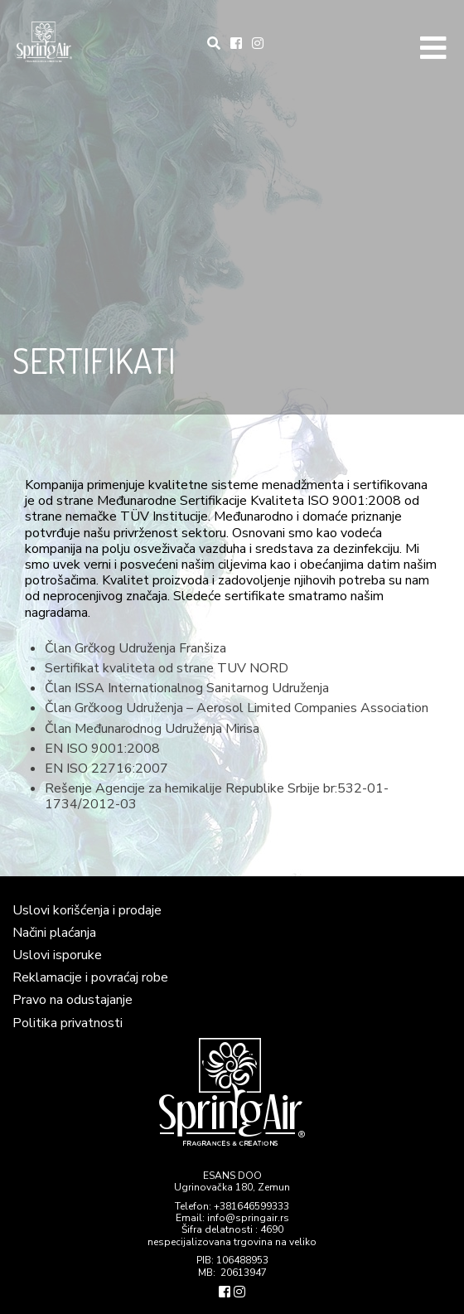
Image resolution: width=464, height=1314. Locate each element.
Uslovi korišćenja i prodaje (87, 910)
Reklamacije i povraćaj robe (90, 977)
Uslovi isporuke (57, 955)
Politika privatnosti (67, 1023)
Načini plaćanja (54, 933)
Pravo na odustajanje (72, 1000)
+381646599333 (251, 1206)
